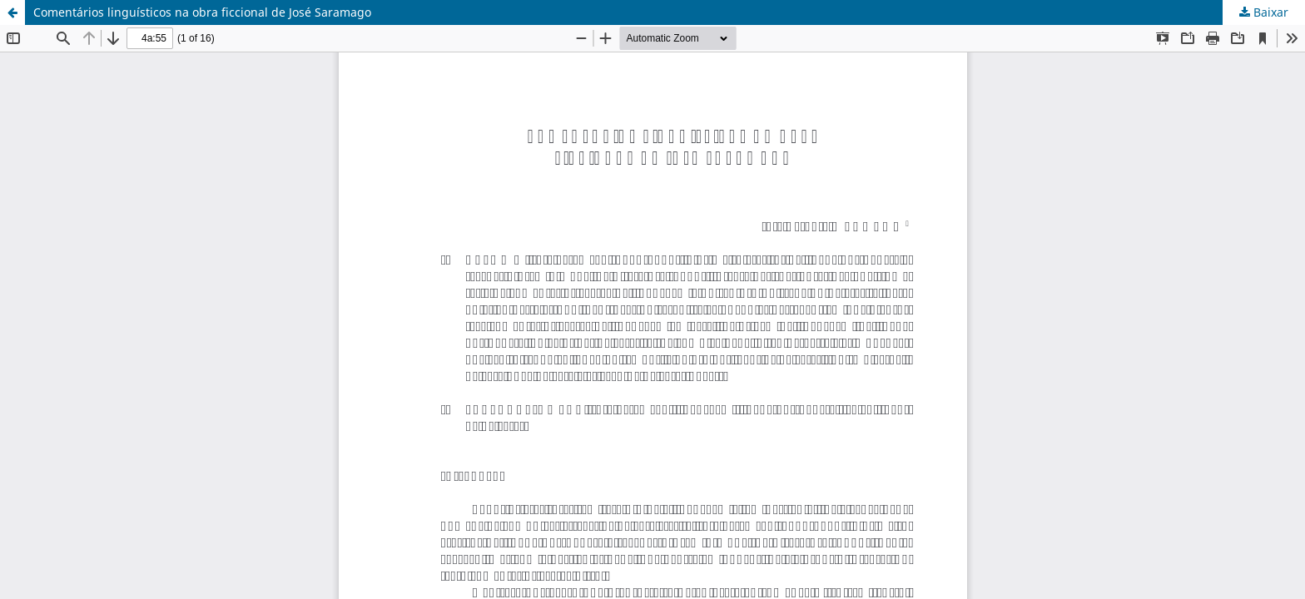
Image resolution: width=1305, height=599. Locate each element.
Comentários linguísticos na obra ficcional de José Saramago (202, 12)
